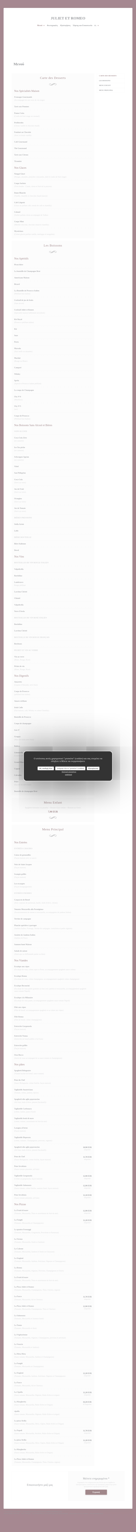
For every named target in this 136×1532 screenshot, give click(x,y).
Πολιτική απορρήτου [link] (69, 772)
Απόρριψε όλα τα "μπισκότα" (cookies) (70, 768)
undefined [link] (68, 775)
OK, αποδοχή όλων (45, 768)
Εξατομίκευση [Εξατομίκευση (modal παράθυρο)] (93, 768)
